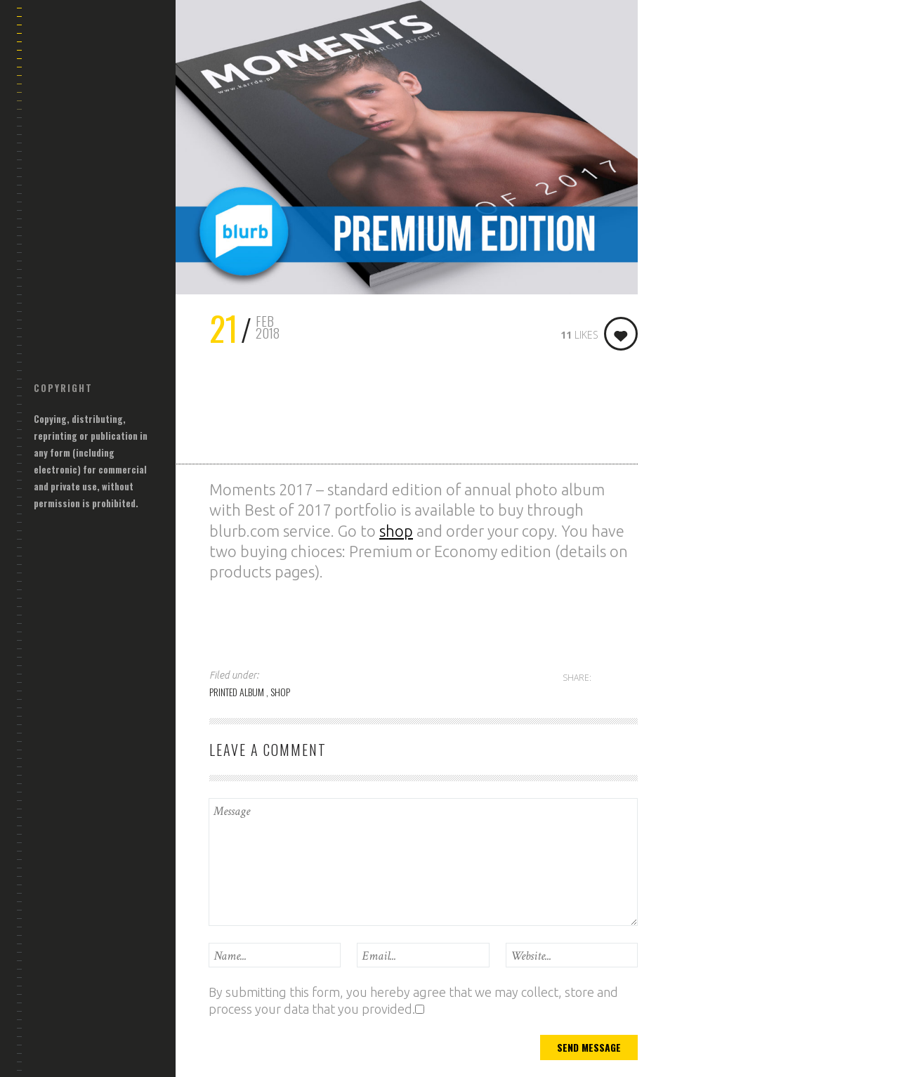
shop (396, 531)
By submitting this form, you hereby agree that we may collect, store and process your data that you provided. (413, 1000)
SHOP (280, 691)
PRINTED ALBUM (237, 691)
